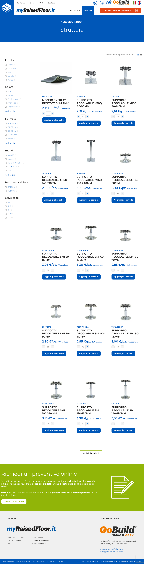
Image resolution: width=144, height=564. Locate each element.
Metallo (11, 76)
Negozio (66, 22)
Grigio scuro (13, 107)
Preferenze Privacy (134, 561)
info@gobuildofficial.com (111, 552)
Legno (10, 65)
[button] (95, 3)
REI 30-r (11, 187)
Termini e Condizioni (118, 561)
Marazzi (11, 159)
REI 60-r (11, 191)
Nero (10, 91)
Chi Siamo (20, 3)
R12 (9, 214)
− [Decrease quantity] (43, 113)
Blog (32, 3)
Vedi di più (10, 111)
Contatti (51, 3)
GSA (9, 170)
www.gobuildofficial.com (111, 549)
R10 (9, 206)
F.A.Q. (41, 3)
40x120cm (12, 135)
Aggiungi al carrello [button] (54, 120)
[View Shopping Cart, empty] (108, 3)
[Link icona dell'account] (102, 3)
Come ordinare (37, 537)
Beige (10, 95)
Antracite (12, 103)
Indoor (88, 10)
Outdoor (75, 10)
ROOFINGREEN (15, 163)
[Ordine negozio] (119, 54)
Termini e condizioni (16, 537)
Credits (83, 561)
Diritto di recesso (15, 540)
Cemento (12, 69)
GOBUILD (12, 166)
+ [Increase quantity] (52, 113)
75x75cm (12, 127)
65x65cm (12, 138)
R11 (9, 210)
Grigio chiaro (13, 99)
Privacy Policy (92, 561)
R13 (9, 218)
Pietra (10, 80)
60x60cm (12, 123)
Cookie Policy (104, 561)
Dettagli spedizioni (38, 543)
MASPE (11, 155)
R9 (9, 202)
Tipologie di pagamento (40, 540)
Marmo (11, 72)
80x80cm (12, 131)
